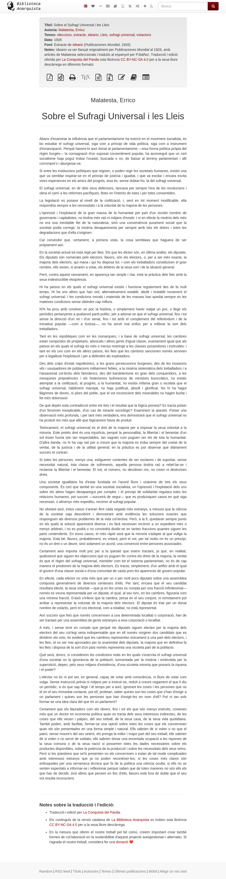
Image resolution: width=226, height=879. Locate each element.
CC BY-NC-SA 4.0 (134, 59)
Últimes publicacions (130, 871)
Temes (106, 871)
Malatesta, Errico (72, 30)
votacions (143, 35)
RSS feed (62, 871)
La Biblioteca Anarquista (130, 820)
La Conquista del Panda (80, 59)
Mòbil (153, 871)
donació (122, 842)
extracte (80, 35)
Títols (77, 871)
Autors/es (91, 871)
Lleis (104, 35)
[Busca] (183, 6)
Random (45, 871)
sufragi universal (122, 35)
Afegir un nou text (173, 871)
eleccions (64, 35)
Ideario (93, 35)
